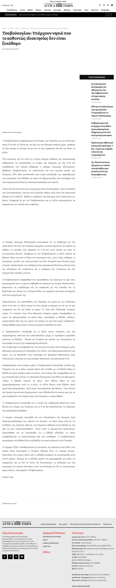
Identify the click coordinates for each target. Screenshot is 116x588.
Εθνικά (17, 28)
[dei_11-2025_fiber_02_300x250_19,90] (38, 206)
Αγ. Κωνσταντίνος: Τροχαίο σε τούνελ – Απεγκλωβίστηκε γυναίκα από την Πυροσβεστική (101, 144)
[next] (110, 14)
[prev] (106, 14)
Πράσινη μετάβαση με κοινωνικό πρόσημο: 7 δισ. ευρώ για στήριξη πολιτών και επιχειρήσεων (102, 130)
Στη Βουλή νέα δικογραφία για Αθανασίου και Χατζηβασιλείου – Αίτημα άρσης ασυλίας (102, 87)
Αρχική (4, 28)
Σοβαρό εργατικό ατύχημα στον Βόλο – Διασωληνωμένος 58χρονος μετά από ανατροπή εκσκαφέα (102, 114)
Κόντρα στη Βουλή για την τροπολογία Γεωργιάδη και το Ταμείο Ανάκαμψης (102, 100)
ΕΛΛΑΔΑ (11, 28)
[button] (8, 5)
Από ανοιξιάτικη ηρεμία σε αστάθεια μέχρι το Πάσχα (38, 14)
